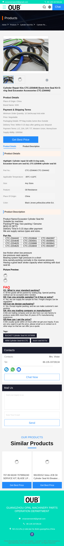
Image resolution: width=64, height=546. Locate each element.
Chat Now (32, 377)
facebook (32, 534)
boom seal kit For (40, 340)
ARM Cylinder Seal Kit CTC (16, 340)
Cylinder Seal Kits (26, 25)
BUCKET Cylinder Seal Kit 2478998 (20, 335)
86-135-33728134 (53, 2)
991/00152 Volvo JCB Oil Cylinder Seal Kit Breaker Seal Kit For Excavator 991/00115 (46, 477)
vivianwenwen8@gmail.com (15, 2)
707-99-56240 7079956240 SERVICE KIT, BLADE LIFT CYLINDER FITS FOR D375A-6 (16, 477)
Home (4, 25)
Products (13, 25)
